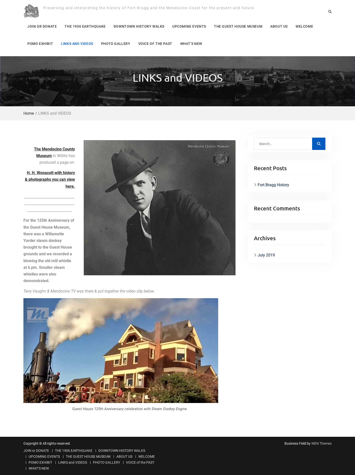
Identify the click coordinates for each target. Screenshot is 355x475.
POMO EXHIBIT (40, 44)
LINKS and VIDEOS (77, 44)
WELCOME (304, 26)
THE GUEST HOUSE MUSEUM (238, 26)
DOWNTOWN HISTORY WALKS (139, 26)
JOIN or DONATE (42, 26)
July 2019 (266, 255)
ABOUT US (279, 26)
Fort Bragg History (273, 185)
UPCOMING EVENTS (189, 26)
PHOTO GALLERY (115, 44)
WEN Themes (321, 443)
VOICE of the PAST (155, 44)
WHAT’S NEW (191, 44)
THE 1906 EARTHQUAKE (85, 26)
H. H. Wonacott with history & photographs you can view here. (50, 179)
